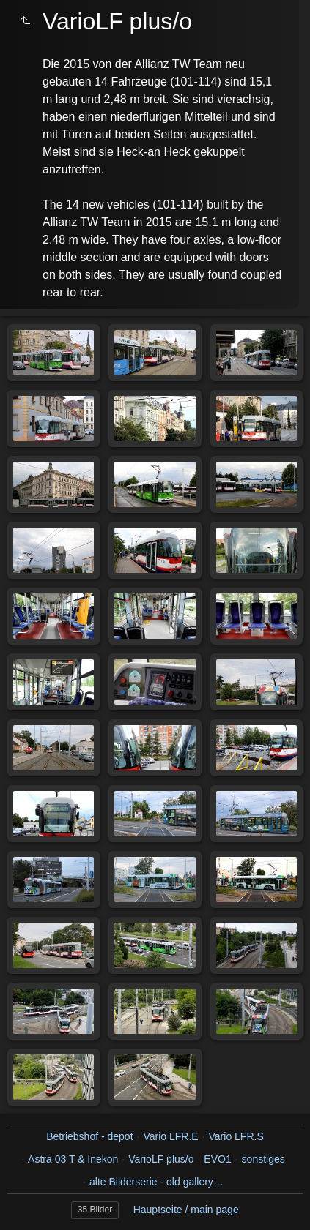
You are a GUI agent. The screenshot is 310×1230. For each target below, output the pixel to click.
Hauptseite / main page (186, 1209)
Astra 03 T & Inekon (73, 1159)
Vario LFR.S (236, 1136)
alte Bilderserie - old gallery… (156, 1182)
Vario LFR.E (170, 1136)
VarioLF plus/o (160, 1159)
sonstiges (263, 1159)
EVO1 (217, 1159)
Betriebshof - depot (89, 1136)
